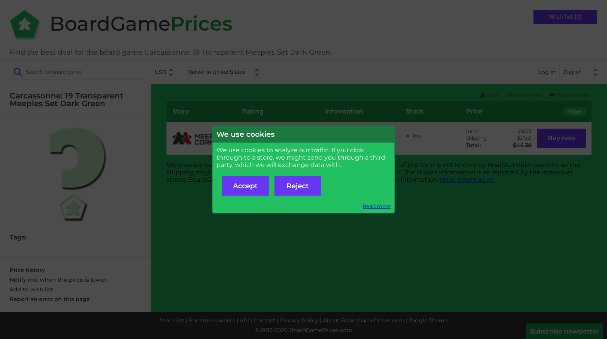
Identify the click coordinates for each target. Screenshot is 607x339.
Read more (377, 206)
